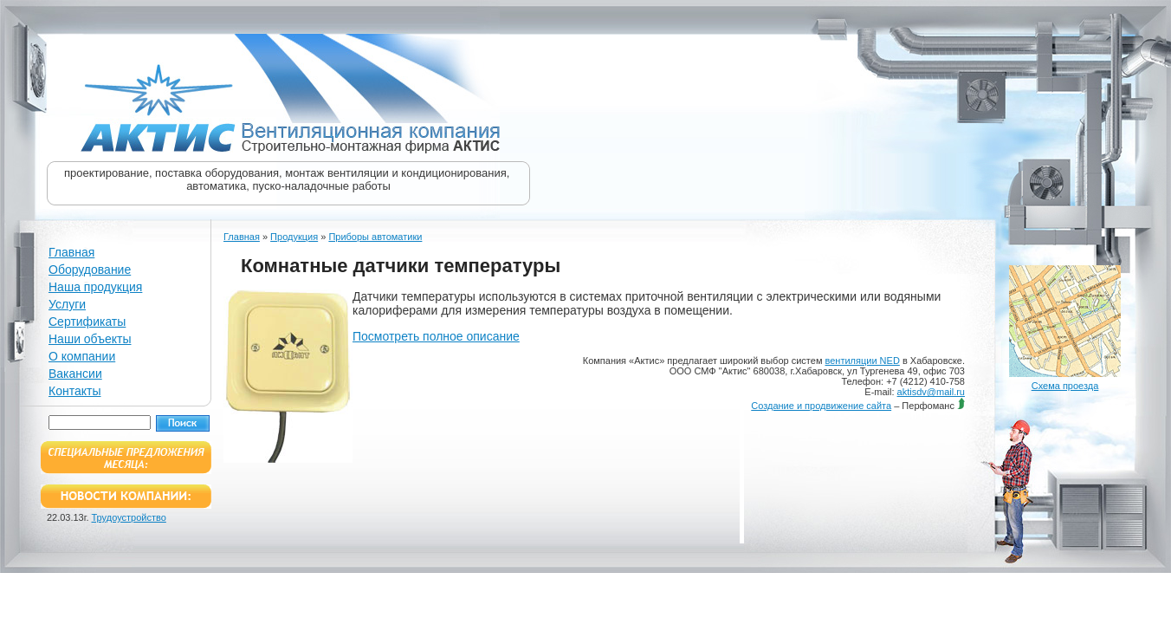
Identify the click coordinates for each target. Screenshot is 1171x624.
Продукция (294, 236)
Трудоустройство (129, 517)
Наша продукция (95, 287)
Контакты (74, 391)
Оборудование (90, 269)
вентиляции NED (862, 360)
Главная (71, 252)
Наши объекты (90, 339)
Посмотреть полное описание (436, 336)
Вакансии (75, 373)
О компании (82, 356)
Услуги (67, 304)
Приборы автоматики (375, 236)
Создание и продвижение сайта (821, 405)
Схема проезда (1065, 385)
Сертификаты (87, 321)
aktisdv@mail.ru (931, 392)
